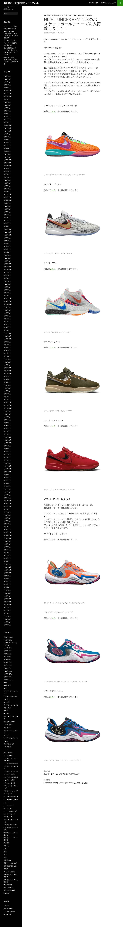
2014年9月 (7, 475)
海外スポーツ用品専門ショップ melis (21, 3)
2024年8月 (7, 137)
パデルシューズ (9, 805)
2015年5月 (7, 451)
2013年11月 (8, 503)
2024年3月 (7, 151)
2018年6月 (7, 350)
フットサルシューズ (10, 811)
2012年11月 (8, 535)
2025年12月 (8, 90)
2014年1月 (7, 498)
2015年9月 (7, 446)
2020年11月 (8, 267)
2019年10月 (8, 304)
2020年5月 (7, 284)
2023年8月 (7, 171)
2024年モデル (8, 677)
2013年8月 (7, 512)
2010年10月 (8, 604)
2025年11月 (8, 93)
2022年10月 (8, 200)
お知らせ (56, 15)
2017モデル (7, 656)
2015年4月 (7, 454)
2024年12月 (8, 125)
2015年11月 (8, 440)
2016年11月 (8, 405)
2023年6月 (7, 177)
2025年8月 (7, 102)
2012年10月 (8, 538)
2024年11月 (8, 128)
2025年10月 (8, 96)
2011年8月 (7, 578)
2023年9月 (7, 168)
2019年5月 (7, 319)
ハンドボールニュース (11, 771)
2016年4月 (7, 425)
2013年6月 (7, 515)
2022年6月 (7, 212)
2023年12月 (8, 160)
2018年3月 (7, 359)
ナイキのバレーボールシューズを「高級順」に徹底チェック (11, 43)
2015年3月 (7, 457)
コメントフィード (9, 911)
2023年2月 (7, 189)
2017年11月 (8, 371)
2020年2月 (7, 293)
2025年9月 (7, 99)
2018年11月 (8, 336)
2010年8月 (7, 610)
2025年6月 (7, 108)
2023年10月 (8, 166)
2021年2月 (7, 258)
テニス (6, 741)
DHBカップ (7, 685)
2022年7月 (7, 209)
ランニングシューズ (10, 825)
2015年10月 (8, 443)
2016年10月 (8, 408)
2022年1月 (7, 226)
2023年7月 (7, 174)
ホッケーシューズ (9, 814)
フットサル (7, 808)
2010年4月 (7, 622)
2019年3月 (7, 324)
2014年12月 (8, 466)
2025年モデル (8, 680)
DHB (5, 682)
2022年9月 (7, 203)
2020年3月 (7, 290)
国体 (5, 857)
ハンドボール (8, 755)
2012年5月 (7, 553)
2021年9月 (7, 238)
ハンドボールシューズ (11, 763)
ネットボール (8, 752)
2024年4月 (7, 148)
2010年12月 (8, 599)
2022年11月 (8, 197)
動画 (5, 849)
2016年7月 (7, 417)
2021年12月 (8, 229)
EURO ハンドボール (10, 696)
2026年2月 (7, 85)
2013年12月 (8, 501)
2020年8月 (7, 275)
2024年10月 (8, 131)
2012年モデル (8, 640)
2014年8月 (7, 477)
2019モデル (7, 662)
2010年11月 (8, 602)
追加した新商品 (86, 15)
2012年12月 (8, 532)
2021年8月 (7, 241)
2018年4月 (7, 356)
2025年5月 (7, 111)
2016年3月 (7, 428)
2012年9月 (7, 541)
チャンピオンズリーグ (11, 738)
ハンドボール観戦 (9, 780)
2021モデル (7, 668)
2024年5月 (7, 145)
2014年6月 (7, 483)
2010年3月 (7, 625)
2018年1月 (7, 365)
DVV (5, 688)
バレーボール (8, 794)
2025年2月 (7, 119)
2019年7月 (7, 313)
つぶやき (6, 702)
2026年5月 (7, 76)
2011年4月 (7, 587)
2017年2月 (7, 397)
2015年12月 (8, 437)
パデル (6, 802)
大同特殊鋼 (7, 860)
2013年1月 (7, 529)
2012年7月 (7, 547)
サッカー (6, 714)
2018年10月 (8, 339)
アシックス (7, 708)
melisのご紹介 (93, 3)
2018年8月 (7, 345)
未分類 (6, 869)
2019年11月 (8, 301)
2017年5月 (7, 388)
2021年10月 (8, 235)
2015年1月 (7, 463)
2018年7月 (7, 347)
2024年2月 (7, 154)
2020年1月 (7, 295)
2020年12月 (8, 264)
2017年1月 (7, 399)
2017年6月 (7, 385)
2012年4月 (7, 555)
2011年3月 (7, 590)
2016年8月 (7, 414)
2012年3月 (7, 558)
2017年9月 (7, 376)
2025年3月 (7, 116)
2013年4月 (7, 521)
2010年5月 (7, 619)
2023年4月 (7, 183)
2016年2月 (7, 431)
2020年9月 (7, 272)
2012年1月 (7, 564)
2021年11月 (8, 232)
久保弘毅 (6, 843)
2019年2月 (7, 327)
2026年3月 (7, 82)
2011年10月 (8, 573)
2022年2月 (7, 223)
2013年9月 (7, 509)
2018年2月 (7, 362)
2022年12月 (8, 194)
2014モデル (7, 648)
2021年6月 (7, 246)
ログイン (6, 906)
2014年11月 (8, 469)
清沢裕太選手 (8, 885)
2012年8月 (7, 544)
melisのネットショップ (108, 3)
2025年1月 (7, 122)
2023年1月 (7, 192)
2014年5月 (7, 486)
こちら (52, 111)
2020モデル (7, 665)
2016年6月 (7, 420)
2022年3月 (7, 220)
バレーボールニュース (11, 799)
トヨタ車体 (7, 747)
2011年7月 (7, 581)
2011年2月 (7, 593)
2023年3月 (7, 186)
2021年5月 (7, 249)
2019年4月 (7, 321)
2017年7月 (7, 382)
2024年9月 (7, 134)
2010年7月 (7, 613)
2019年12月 (8, 298)
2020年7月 (7, 278)
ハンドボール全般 (9, 774)
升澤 (5, 851)
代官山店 (6, 846)
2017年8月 (7, 379)
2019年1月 (7, 330)
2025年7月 (7, 105)
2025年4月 (7, 114)
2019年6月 (7, 316)
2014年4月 (7, 489)
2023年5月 (7, 180)
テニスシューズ (9, 744)
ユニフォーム (8, 817)
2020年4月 (7, 287)
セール (6, 735)
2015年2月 (7, 460)
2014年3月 (7, 492)
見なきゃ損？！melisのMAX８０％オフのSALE (72, 772)
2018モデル (7, 659)
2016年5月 (7, 423)
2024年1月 (7, 157)
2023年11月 (8, 163)
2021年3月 (7, 255)
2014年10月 (8, 472)
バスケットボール (9, 783)
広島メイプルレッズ (10, 863)
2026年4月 (7, 79)
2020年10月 (8, 269)
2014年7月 (7, 480)
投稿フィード (8, 908)
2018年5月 (7, 353)
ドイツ (6, 750)
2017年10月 (8, 373)
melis (62, 33)
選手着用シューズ (9, 890)
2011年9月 (7, 576)
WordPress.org (8, 914)
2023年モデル (48, 15)
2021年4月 (7, 252)
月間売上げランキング (11, 866)
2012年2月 (7, 561)
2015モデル (7, 651)
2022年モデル (8, 671)
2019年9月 (7, 307)
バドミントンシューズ (11, 791)
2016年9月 (7, 411)
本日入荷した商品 (75, 15)
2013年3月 (7, 524)
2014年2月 (7, 495)
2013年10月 (8, 506)
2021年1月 (7, 261)
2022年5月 (7, 215)
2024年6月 (7, 142)
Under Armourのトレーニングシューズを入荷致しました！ (72, 781)
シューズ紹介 (64, 15)
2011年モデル (8, 637)
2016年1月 (7, 434)
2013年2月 (7, 527)
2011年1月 (7, 596)
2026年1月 (7, 88)
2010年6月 (7, 616)
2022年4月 (7, 218)
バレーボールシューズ (11, 797)
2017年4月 (7, 391)
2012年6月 (7, 550)
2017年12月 (8, 368)
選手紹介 (6, 893)
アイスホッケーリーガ (11, 705)
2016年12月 (8, 402)
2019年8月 (7, 310)
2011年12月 (8, 567)
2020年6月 (7, 281)
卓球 (5, 854)
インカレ (6, 711)
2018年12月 (8, 333)
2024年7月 (7, 140)
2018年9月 (7, 342)
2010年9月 (7, 607)
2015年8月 (7, 449)
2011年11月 (8, 570)
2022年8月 (7, 206)
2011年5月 (7, 584)
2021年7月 (7, 244)
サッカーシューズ (9, 721)
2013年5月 (7, 518)
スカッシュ (7, 727)
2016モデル (7, 654)
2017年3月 (7, 394)
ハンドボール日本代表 (11, 777)
